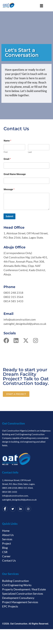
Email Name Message (15, 174)
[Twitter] (13, 509)
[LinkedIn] (20, 509)
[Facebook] (5, 509)
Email (7, 159)
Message (9, 189)
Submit (9, 216)
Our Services (10, 573)
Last (30, 152)
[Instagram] (28, 509)
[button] (41, 6)
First (6, 152)
